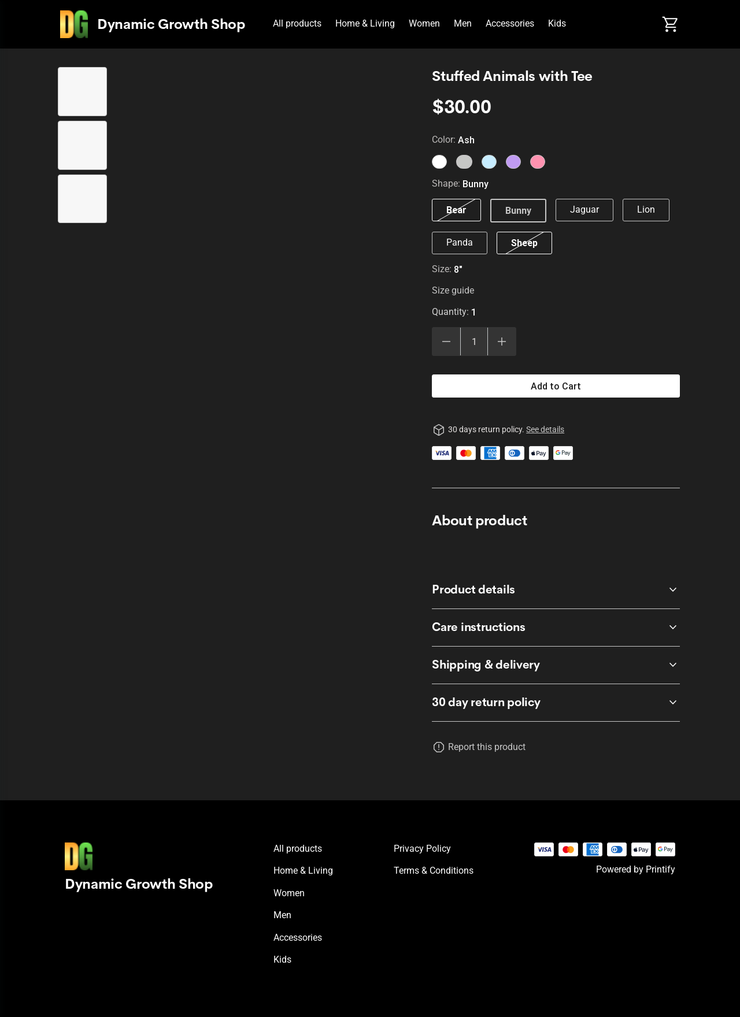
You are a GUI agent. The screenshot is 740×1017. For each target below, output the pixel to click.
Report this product (487, 746)
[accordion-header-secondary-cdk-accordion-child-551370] (556, 702)
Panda (459, 242)
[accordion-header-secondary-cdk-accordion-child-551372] (556, 627)
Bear (456, 210)
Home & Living (365, 23)
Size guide (453, 290)
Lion (646, 209)
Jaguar (584, 209)
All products (297, 23)
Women (424, 23)
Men (463, 23)
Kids (557, 23)
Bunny (518, 210)
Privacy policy (422, 848)
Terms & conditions (433, 870)
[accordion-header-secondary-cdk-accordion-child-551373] (556, 665)
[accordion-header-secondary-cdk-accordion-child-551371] (556, 589)
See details (545, 429)
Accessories (510, 23)
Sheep (524, 242)
